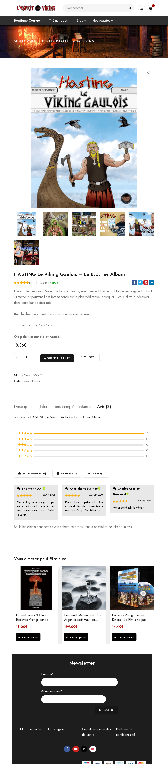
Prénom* (47, 673)
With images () (34, 473)
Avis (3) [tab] (104, 406)
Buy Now (91, 358)
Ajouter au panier (57, 358)
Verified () (68, 473)
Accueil (18, 41)
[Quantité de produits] (26, 358)
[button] (149, 73)
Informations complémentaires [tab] (65, 406)
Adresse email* (51, 690)
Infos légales (57, 720)
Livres (30, 41)
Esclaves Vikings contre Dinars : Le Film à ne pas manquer (129, 619)
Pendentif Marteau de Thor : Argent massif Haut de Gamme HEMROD (83, 619)
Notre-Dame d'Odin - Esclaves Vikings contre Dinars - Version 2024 (32, 619)
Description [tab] (24, 406)
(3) (30, 283)
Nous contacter (29, 720)
